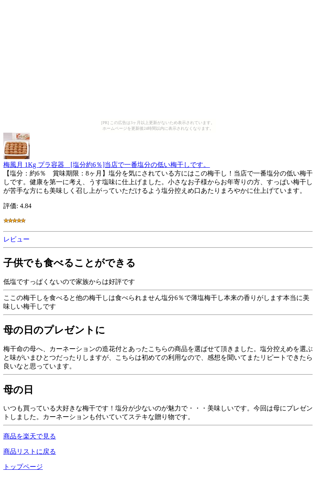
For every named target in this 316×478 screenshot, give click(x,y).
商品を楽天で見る (29, 436)
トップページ (23, 466)
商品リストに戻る (29, 451)
